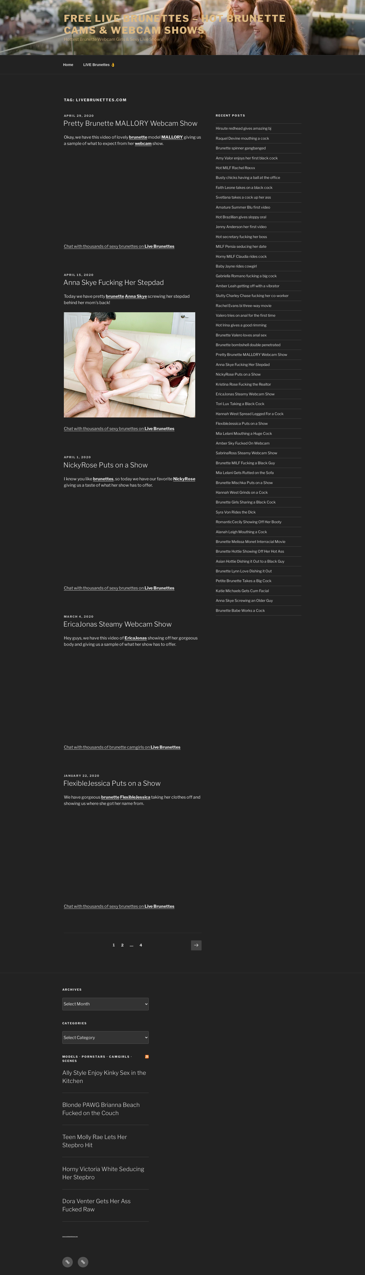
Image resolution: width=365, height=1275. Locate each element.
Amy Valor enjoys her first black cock (247, 158)
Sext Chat (75, 1236)
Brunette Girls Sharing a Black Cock (246, 502)
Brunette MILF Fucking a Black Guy (245, 463)
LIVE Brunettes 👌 (99, 65)
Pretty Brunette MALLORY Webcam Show (130, 123)
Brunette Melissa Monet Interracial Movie (250, 541)
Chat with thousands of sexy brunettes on (119, 246)
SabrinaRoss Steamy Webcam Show (246, 453)
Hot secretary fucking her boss (241, 236)
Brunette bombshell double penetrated (248, 344)
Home (68, 65)
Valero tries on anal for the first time (245, 315)
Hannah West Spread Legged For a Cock (250, 413)
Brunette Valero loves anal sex (241, 335)
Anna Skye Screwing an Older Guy (244, 600)
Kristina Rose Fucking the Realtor (243, 384)
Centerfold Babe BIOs (67, 1236)
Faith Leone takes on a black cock (244, 187)
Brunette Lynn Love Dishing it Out (244, 571)
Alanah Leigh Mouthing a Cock (241, 532)
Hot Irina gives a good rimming (241, 325)
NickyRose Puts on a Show (105, 465)
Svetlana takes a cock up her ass (243, 197)
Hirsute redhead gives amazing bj (243, 128)
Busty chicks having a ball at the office (248, 177)
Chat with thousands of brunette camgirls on (122, 747)
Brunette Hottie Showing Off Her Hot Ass (250, 551)
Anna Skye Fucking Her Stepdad (113, 282)
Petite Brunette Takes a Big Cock (243, 580)
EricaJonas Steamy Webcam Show (117, 624)
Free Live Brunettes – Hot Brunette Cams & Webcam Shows (175, 24)
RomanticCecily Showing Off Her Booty (248, 522)
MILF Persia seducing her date (241, 246)
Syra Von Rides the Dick (236, 512)
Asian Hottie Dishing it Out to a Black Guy (250, 561)
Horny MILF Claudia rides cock (241, 256)
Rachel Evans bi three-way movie (243, 305)
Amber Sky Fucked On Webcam (243, 443)
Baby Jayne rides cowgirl (236, 266)
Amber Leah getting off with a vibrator (247, 286)
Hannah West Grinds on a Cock (242, 492)
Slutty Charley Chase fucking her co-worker (252, 295)
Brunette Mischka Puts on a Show (244, 482)
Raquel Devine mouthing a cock (242, 138)
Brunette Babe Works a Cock (240, 610)
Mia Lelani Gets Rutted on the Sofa (245, 472)
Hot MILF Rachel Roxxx (235, 167)
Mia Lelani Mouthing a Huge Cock (244, 433)
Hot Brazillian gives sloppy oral (241, 217)
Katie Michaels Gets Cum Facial (242, 590)
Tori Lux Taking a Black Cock (240, 403)
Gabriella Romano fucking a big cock (246, 276)
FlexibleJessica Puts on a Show (112, 783)
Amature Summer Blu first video (243, 207)
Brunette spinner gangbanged (241, 148)
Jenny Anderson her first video (241, 226)
